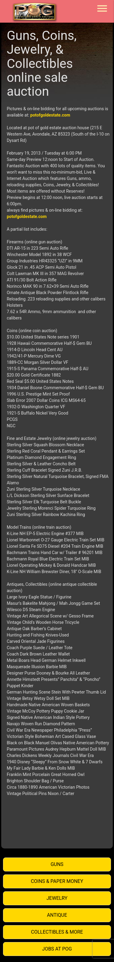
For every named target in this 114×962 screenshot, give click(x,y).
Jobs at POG (57, 949)
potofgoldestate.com (50, 115)
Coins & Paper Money (57, 881)
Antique (57, 915)
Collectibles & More (57, 932)
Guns (56, 864)
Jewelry (57, 898)
